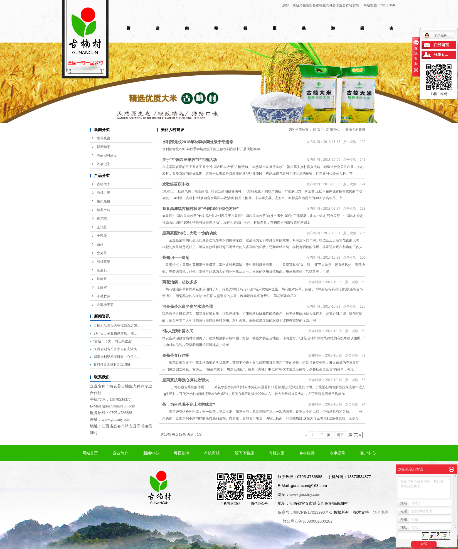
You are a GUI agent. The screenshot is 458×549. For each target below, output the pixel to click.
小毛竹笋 (103, 296)
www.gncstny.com (116, 419)
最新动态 (103, 147)
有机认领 (276, 453)
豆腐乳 (102, 270)
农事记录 (103, 164)
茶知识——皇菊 (175, 257)
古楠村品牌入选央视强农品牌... (116, 326)
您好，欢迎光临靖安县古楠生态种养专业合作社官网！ (322, 5)
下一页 (325, 435)
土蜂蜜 (102, 288)
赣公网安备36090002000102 (308, 521)
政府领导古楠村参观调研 (111, 365)
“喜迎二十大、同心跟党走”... (114, 341)
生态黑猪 (103, 201)
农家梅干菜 (105, 305)
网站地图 (370, 5)
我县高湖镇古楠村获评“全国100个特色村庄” (200, 208)
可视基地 (181, 453)
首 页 (316, 130)
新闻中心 (332, 130)
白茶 (100, 244)
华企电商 (380, 512)
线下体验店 (244, 453)
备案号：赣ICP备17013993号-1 (305, 512)
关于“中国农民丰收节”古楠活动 (189, 159)
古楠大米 (103, 184)
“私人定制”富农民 (177, 331)
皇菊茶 (102, 253)
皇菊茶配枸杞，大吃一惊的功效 (189, 233)
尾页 (340, 435)
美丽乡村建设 (107, 155)
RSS (383, 5)
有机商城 (212, 453)
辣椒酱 (102, 279)
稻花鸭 (102, 219)
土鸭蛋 (102, 236)
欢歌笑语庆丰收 (175, 184)
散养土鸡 (103, 210)
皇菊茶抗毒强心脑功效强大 (185, 380)
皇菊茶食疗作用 (175, 355)
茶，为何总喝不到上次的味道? (188, 404)
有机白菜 (103, 193)
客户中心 (368, 453)
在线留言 (441, 45)
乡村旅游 (307, 453)
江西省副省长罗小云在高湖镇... (116, 349)
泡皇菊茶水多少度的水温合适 (187, 306)
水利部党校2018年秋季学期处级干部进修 (197, 142)
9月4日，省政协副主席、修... (115, 333)
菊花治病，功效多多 (179, 282)
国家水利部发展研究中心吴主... (116, 357)
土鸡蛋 (102, 227)
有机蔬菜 (103, 262)
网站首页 (90, 453)
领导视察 (103, 138)
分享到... (441, 55)
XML (392, 5)
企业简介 (120, 453)
